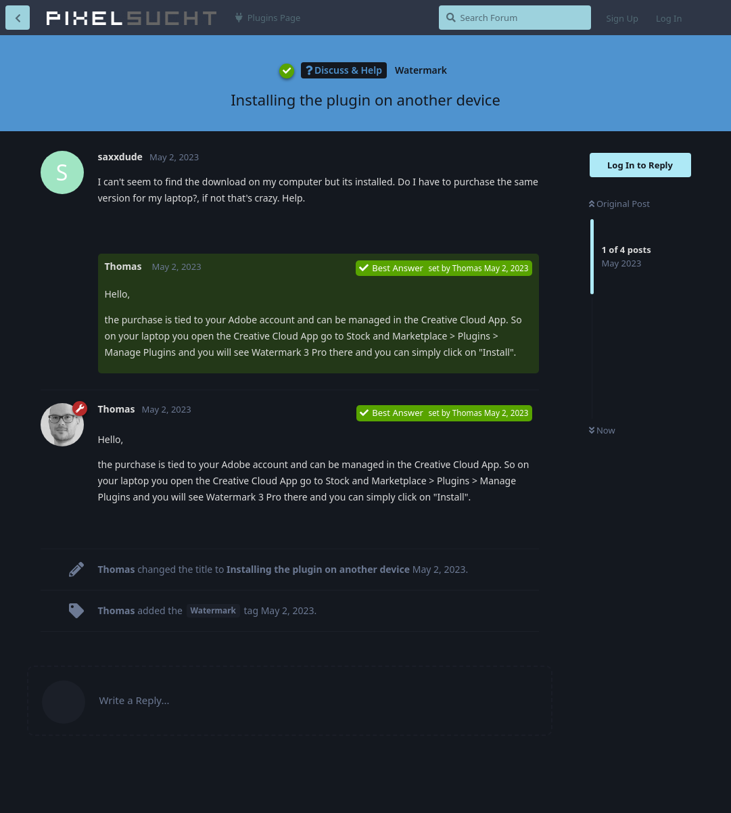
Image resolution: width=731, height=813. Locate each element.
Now (602, 430)
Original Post (619, 204)
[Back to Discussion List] (17, 17)
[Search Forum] (515, 17)
